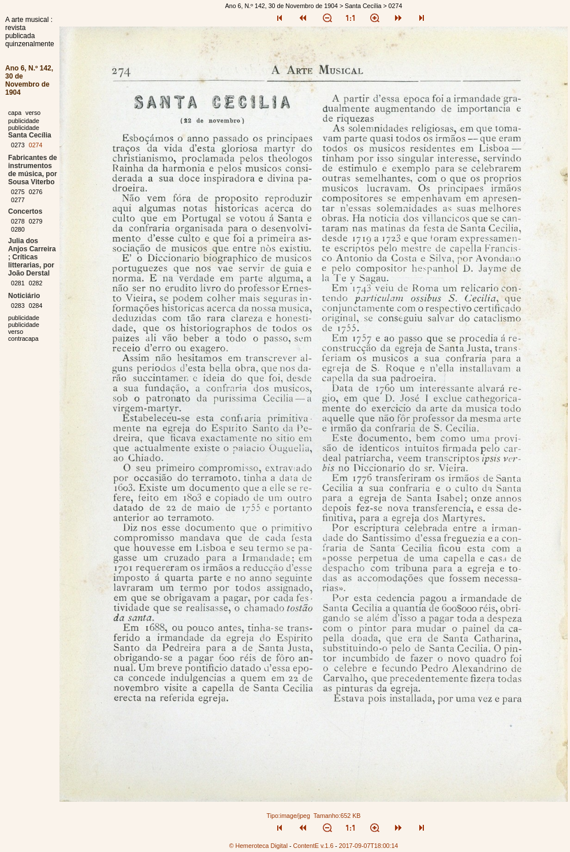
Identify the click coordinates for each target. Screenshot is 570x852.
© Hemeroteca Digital (258, 845)
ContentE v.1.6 (313, 845)
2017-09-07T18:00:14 (368, 845)
